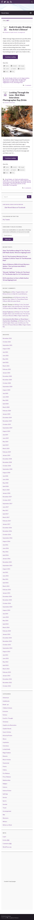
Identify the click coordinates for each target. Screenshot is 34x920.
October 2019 (7, 424)
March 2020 (6, 407)
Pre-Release (6, 773)
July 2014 (5, 613)
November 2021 (7, 338)
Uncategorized (21, 32)
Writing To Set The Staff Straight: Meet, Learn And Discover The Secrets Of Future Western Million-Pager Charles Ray (16, 306)
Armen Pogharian (8, 312)
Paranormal (6, 763)
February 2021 (7, 369)
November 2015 (7, 562)
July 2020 (5, 393)
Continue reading (10, 57)
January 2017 (6, 524)
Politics (5, 770)
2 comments (27, 188)
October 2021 (7, 342)
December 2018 (7, 459)
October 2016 (7, 534)
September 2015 (7, 565)
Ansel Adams (8, 179)
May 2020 (5, 400)
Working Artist (18, 82)
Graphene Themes (13, 917)
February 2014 (7, 631)
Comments (7, 843)
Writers (5, 821)
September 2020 (7, 386)
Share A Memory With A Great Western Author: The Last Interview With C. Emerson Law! (16, 266)
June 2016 (6, 548)
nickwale (6, 32)
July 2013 (5, 655)
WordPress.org (7, 847)
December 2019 (7, 417)
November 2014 (7, 600)
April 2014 (6, 624)
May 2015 (5, 579)
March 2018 (6, 490)
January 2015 (6, 593)
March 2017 (6, 517)
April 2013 (6, 665)
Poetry (5, 766)
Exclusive (5, 711)
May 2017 (5, 510)
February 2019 (7, 452)
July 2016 (5, 545)
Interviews (12, 102)
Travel (4, 808)
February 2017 (7, 520)
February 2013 (7, 672)
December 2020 (7, 376)
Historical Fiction (7, 735)
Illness (4, 739)
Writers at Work (7, 825)
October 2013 (7, 644)
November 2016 (7, 531)
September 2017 (7, 503)
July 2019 (5, 434)
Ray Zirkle (23, 182)
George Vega (14, 79)
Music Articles (7, 759)
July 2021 (5, 352)
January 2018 (6, 493)
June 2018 (6, 479)
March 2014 (6, 627)
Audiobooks (6, 701)
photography (16, 182)
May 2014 (5, 620)
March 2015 (6, 586)
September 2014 (7, 607)
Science (5, 787)
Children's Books (7, 708)
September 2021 (7, 345)
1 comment (28, 85)
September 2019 (7, 428)
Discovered (6, 79)
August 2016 (6, 541)
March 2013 (6, 668)
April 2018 (6, 486)
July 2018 (5, 476)
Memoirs (5, 756)
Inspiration (6, 742)
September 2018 (7, 469)
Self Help (5, 794)
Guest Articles (7, 732)
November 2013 (7, 641)
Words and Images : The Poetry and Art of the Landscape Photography (17, 183)
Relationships (6, 780)
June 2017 (6, 507)
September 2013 (7, 648)
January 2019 (6, 455)
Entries (6, 840)
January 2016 (6, 558)
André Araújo (9, 78)
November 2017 (7, 496)
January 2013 (6, 675)
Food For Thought (8, 718)
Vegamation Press (8, 82)
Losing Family (6, 749)
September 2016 (7, 538)
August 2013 (6, 651)
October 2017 (7, 500)
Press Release (7, 777)
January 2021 (6, 373)
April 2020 (6, 403)
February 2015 (7, 589)
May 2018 (5, 483)
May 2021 (5, 359)
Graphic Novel (14, 81)
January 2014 (6, 634)
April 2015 (6, 582)
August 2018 (6, 472)
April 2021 (6, 362)
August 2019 (6, 431)
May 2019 (5, 441)
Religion (5, 783)
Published (22, 81)
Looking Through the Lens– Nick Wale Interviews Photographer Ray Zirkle (16, 96)
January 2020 (6, 414)
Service (5, 797)
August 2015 (6, 569)
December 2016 (7, 527)
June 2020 (6, 397)
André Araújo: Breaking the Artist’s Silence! (20, 28)
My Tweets (6, 219)
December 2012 (7, 679)
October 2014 (7, 603)
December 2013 (7, 638)
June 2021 (6, 355)
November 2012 (7, 682)
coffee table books (25, 181)
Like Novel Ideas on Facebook (13, 204)
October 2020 (7, 383)
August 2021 (6, 348)
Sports (5, 801)
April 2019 (6, 445)
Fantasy (5, 715)
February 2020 (7, 410)
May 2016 (5, 551)
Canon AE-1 (6, 181)
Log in (4, 836)
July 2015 (5, 572)
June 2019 (6, 438)
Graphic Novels (13, 32)
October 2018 (7, 465)
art (18, 78)
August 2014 (6, 610)
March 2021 (6, 366)
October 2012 (7, 686)
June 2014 (6, 617)
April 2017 (6, 514)
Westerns (5, 818)
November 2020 (7, 379)
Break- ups (6, 704)
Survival (5, 804)
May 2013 (5, 662)
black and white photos (21, 179)
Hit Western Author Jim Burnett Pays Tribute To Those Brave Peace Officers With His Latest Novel (15, 299)
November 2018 (7, 462)
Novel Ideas (5, 13)
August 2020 (6, 390)
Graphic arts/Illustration (9, 725)
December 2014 (7, 596)
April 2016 (6, 555)
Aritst (15, 78)
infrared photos (7, 182)
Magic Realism (7, 752)
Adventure (6, 697)
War (4, 814)
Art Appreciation (24, 78)
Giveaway (5, 721)
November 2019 (7, 421)
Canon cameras (14, 181)
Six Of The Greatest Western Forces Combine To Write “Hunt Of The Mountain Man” (17, 258)
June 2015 (6, 576)
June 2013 (6, 658)
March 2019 (6, 448)
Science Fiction (7, 790)
